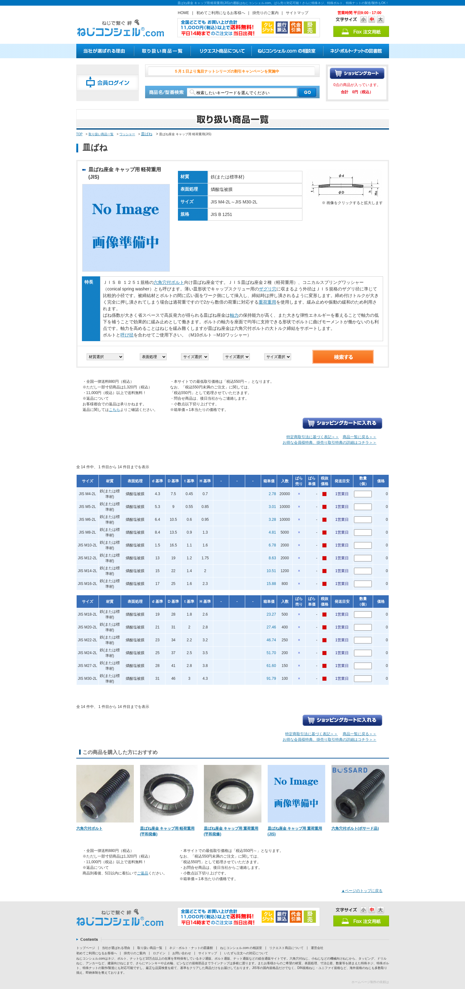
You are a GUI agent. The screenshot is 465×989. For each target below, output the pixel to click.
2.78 (272, 494)
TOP (79, 134)
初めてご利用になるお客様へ (220, 13)
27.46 (271, 627)
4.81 (272, 532)
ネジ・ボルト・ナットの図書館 (191, 948)
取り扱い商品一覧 (101, 134)
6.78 (272, 545)
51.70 (271, 653)
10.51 (271, 571)
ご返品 (142, 873)
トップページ (85, 948)
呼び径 (127, 334)
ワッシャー (127, 134)
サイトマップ (297, 13)
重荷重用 (267, 302)
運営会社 (317, 948)
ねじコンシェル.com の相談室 (241, 948)
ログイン (159, 953)
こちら (114, 409)
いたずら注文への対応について (246, 953)
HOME (183, 13)
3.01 (272, 507)
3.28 (272, 519)
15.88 (271, 584)
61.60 (271, 666)
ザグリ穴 (267, 288)
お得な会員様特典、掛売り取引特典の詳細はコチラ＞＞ (330, 442)
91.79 (271, 678)
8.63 (272, 558)
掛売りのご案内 (265, 13)
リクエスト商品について (286, 948)
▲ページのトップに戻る (362, 891)
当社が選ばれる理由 (116, 948)
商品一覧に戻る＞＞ (360, 437)
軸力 (234, 315)
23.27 (271, 614)
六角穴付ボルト (169, 282)
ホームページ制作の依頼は (370, 982)
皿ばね (146, 134)
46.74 (271, 640)
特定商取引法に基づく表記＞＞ (312, 437)
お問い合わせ (181, 953)
